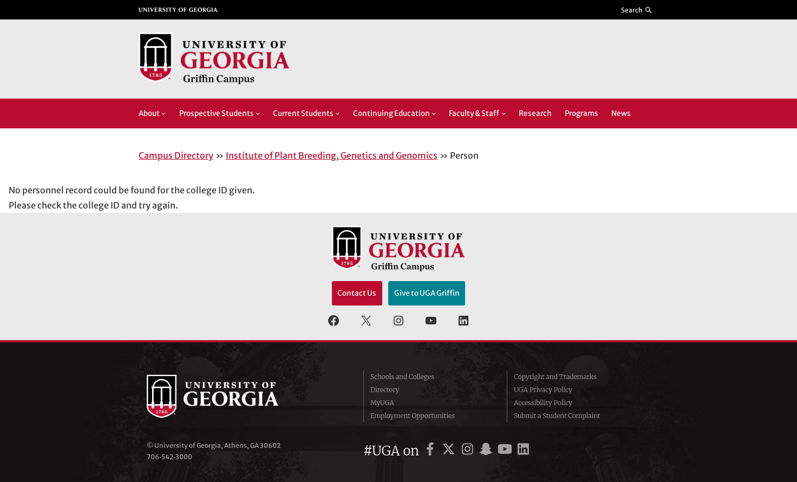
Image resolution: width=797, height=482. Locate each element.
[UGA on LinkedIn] (523, 450)
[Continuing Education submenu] (434, 113)
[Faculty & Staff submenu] (503, 113)
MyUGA (382, 403)
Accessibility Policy (543, 403)
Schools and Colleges (402, 377)
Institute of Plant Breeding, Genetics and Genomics (331, 155)
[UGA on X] (450, 450)
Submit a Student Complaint (557, 416)
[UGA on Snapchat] (487, 450)
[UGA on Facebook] (431, 450)
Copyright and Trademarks (555, 377)
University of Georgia (228, 396)
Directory (385, 390)
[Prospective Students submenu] (258, 113)
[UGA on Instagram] (469, 450)
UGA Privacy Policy (543, 390)
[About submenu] (163, 113)
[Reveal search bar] (637, 9)
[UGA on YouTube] (506, 450)
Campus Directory (176, 155)
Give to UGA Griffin (427, 293)
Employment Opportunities (412, 416)
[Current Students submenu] (337, 113)
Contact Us (356, 293)
